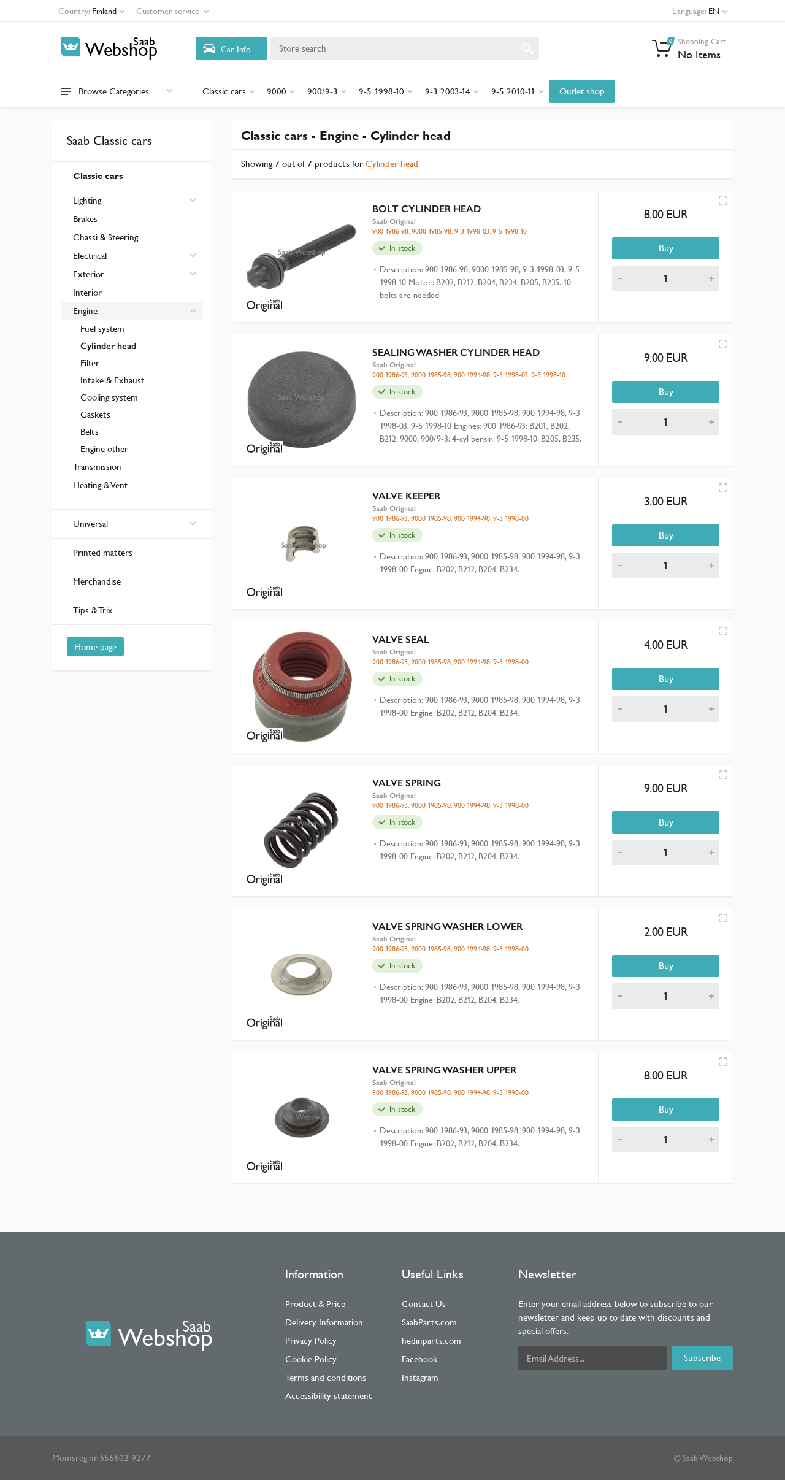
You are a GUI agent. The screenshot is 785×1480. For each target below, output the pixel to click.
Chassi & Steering (105, 237)
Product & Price (315, 1303)
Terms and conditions (325, 1377)
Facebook (419, 1359)
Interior (87, 292)
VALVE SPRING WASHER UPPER (444, 1070)
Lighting (87, 200)
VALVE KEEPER (406, 496)
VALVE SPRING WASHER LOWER (447, 926)
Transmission (97, 466)
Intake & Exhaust (112, 380)
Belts (89, 431)
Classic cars (98, 176)
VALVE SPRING (406, 783)
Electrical (90, 255)
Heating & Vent (100, 485)
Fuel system (102, 328)
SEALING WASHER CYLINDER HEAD (456, 352)
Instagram (420, 1377)
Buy (666, 248)
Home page (95, 647)
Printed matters (102, 552)
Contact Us (424, 1303)
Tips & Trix (93, 610)
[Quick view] (723, 200)
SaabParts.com (429, 1322)
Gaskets (95, 414)
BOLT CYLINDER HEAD (426, 209)
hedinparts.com (431, 1340)
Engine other (104, 448)
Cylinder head (108, 345)
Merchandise (97, 581)
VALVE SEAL (400, 639)
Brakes (85, 218)
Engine (85, 310)
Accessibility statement (328, 1395)
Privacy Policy (311, 1340)
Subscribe (702, 1357)
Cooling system (109, 397)
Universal (135, 523)
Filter (89, 363)
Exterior (88, 274)
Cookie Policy (311, 1359)
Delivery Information (324, 1322)
